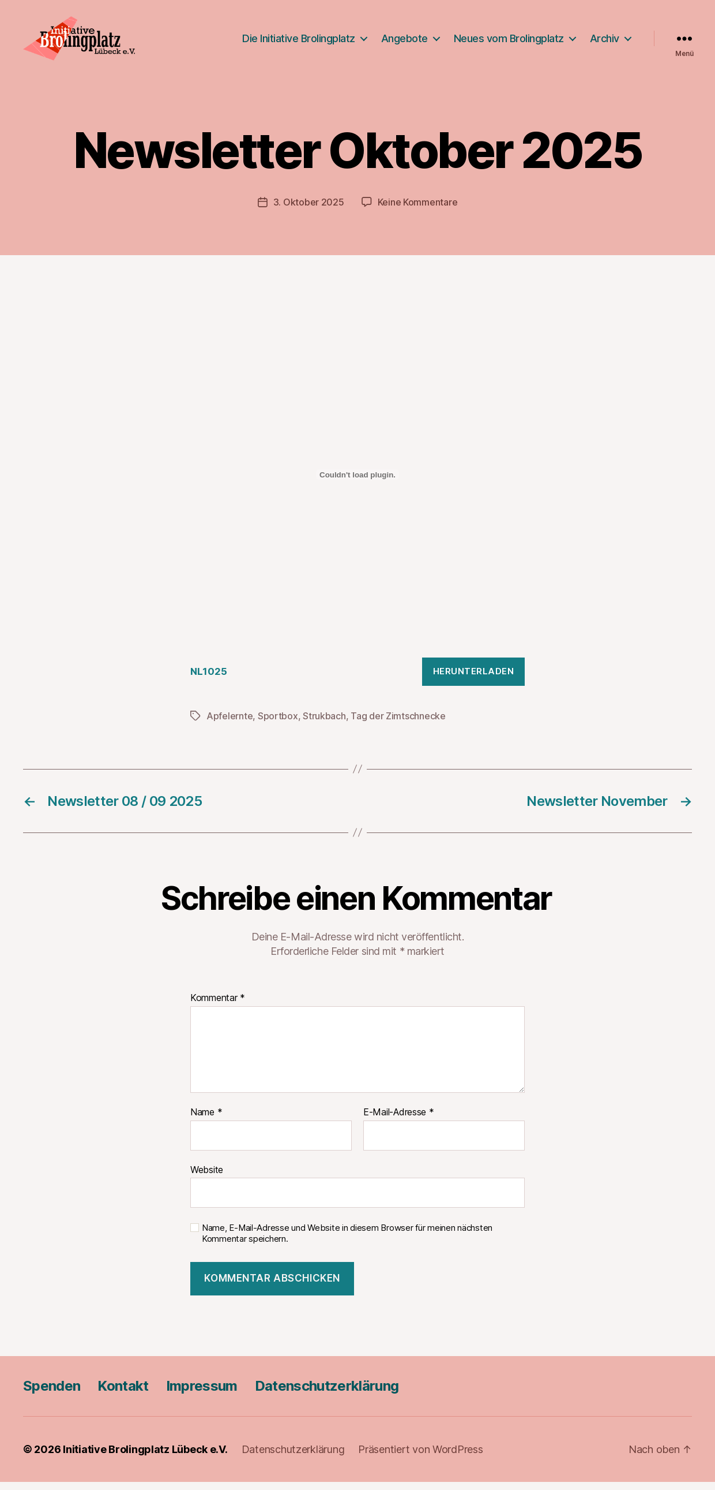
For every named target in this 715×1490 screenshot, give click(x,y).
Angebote (404, 42)
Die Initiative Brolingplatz (298, 42)
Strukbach (324, 723)
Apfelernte (229, 723)
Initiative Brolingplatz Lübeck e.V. (145, 1457)
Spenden (51, 1394)
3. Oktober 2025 (308, 210)
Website (206, 1177)
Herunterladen (473, 678)
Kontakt (122, 1394)
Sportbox (278, 723)
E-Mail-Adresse (398, 1120)
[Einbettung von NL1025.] (357, 482)
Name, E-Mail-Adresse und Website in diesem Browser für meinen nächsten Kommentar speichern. (347, 1241)
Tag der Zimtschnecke (398, 723)
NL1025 (208, 679)
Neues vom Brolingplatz (509, 42)
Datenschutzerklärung (327, 1394)
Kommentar (217, 1006)
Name (206, 1120)
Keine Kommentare (418, 210)
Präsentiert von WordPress (420, 1457)
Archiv (604, 42)
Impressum (202, 1394)
